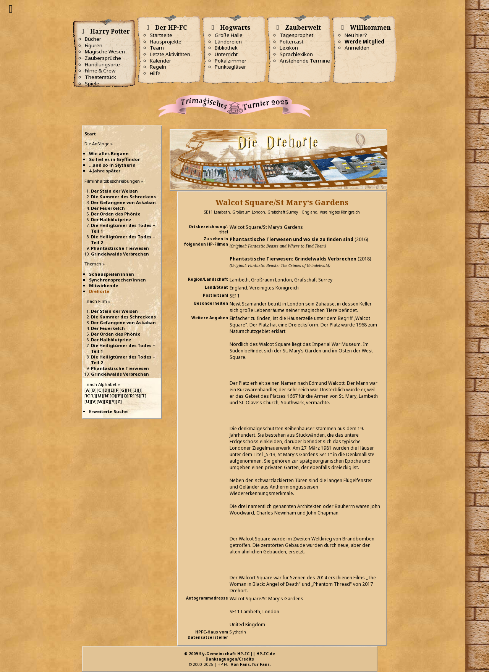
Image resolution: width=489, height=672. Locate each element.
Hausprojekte (165, 41)
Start (90, 134)
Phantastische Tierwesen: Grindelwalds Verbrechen (293, 259)
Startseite (161, 35)
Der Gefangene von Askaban (123, 202)
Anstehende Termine (305, 60)
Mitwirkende (103, 285)
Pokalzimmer (230, 60)
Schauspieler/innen (111, 274)
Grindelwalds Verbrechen (120, 254)
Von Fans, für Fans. (251, 664)
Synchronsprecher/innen (117, 280)
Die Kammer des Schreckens (123, 196)
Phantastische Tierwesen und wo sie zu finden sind (291, 239)
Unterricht (226, 54)
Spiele (92, 83)
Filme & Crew (100, 70)
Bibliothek (226, 47)
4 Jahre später (104, 171)
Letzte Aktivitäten (170, 54)
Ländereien (228, 41)
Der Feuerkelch (108, 208)
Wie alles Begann (109, 153)
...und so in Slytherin (112, 165)
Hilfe (155, 73)
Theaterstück (100, 77)
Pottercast (291, 41)
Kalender (160, 60)
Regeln (158, 66)
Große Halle (229, 35)
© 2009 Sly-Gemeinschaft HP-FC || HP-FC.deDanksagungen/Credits (229, 656)
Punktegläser (230, 66)
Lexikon (289, 47)
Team (157, 47)
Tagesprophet (296, 35)
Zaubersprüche (103, 58)
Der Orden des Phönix (115, 214)
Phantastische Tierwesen (120, 248)
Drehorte (99, 291)
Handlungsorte (102, 64)
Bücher (93, 38)
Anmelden (357, 47)
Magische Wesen (105, 51)
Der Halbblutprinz (111, 219)
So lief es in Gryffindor (114, 159)
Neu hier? (356, 35)
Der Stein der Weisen (114, 191)
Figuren (93, 45)
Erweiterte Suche (108, 411)
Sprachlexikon (296, 54)
